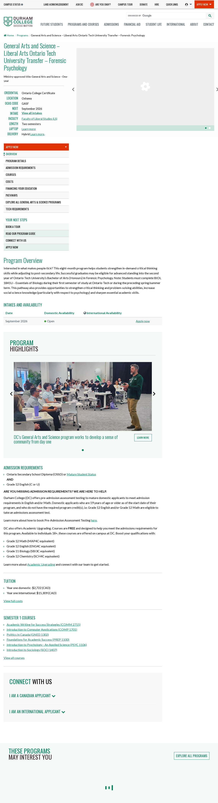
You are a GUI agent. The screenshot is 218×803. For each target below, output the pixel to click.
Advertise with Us (117, 773)
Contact (208, 24)
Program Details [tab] (16, 161)
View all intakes (32, 113)
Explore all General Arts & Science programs (33, 202)
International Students (18, 748)
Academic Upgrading (113, 453)
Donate (143, 4)
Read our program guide (20, 233)
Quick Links (172, 4)
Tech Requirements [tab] (17, 209)
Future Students (52, 24)
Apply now (200, 214)
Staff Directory (115, 761)
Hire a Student (115, 737)
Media (7, 778)
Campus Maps (69, 783)
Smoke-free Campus (119, 767)
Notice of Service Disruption (156, 739)
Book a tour (13, 226)
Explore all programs (191, 644)
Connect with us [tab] (16, 240)
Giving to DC (114, 749)
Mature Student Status (153, 358)
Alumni (8, 768)
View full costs (85, 490)
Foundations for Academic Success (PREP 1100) (110, 528)
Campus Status (12, 4)
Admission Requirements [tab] (20, 168)
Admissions (111, 24)
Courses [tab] (11, 174)
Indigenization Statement (154, 777)
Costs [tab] (9, 181)
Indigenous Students (17, 758)
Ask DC (79, 4)
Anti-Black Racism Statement (156, 767)
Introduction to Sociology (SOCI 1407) (104, 538)
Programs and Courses (83, 24)
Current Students (15, 743)
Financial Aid (132, 24)
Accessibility (114, 792)
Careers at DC (115, 743)
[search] (164, 15)
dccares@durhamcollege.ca (78, 776)
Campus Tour (125, 4)
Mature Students (14, 753)
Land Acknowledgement (56, 4)
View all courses (86, 546)
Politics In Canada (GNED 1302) (100, 523)
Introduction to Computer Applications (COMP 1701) (114, 518)
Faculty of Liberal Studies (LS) (39, 118)
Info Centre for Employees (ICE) (155, 748)
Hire (157, 4)
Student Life (154, 24)
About (194, 24)
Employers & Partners (17, 773)
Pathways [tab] (12, 195)
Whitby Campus (68, 755)
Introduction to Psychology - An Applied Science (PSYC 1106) (119, 533)
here (166, 404)
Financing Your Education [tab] (21, 188)
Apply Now (202, 4)
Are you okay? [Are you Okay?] (100, 4)
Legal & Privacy (134, 792)
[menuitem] (56, 4)
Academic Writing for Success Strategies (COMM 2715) (116, 513)
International (176, 24)
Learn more (30, 129)
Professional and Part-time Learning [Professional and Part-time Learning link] (26, 763)
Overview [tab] (11, 154)
